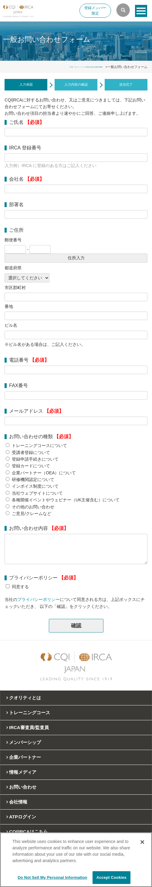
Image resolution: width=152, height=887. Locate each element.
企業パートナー (25, 757)
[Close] (142, 842)
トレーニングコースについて (39, 445)
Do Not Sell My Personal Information (52, 877)
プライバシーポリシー (38, 599)
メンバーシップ (25, 742)
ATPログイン (22, 816)
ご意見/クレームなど (31, 513)
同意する (20, 586)
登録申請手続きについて (35, 459)
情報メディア (22, 772)
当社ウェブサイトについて (37, 493)
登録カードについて (31, 465)
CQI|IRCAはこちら (28, 831)
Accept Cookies (111, 877)
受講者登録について (31, 452)
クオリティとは (25, 697)
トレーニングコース (29, 712)
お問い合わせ (22, 787)
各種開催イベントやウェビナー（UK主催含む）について (66, 499)
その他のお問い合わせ (33, 506)
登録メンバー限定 (95, 10)
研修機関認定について (33, 479)
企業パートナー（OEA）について (44, 472)
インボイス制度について (35, 486)
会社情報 (18, 801)
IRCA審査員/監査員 (29, 727)
